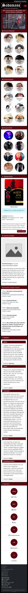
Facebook (5, 574)
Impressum (5, 571)
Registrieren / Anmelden (20, 1)
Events (15, 561)
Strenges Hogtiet (12, 315)
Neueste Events (8, 176)
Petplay (5, 366)
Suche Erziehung (11, 300)
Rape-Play (5, 438)
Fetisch (9, 296)
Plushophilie (6, 391)
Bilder (14, 510)
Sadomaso (11, 363)
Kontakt (4, 566)
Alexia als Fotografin (13, 308)
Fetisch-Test (6, 587)
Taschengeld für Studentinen (17, 294)
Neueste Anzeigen (9, 235)
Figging (5, 342)
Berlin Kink (14, 207)
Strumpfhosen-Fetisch (8, 461)
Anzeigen (14, 548)
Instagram (5, 575)
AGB (3, 567)
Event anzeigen (21, 231)
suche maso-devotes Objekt (10, 265)
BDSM (8, 311)
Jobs (15, 522)
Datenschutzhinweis (7, 569)
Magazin (6, 337)
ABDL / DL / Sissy (14, 302)
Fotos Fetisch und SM (15, 309)
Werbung (5, 572)
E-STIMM (12, 317)
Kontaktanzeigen (12, 282)
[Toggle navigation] (25, 6)
